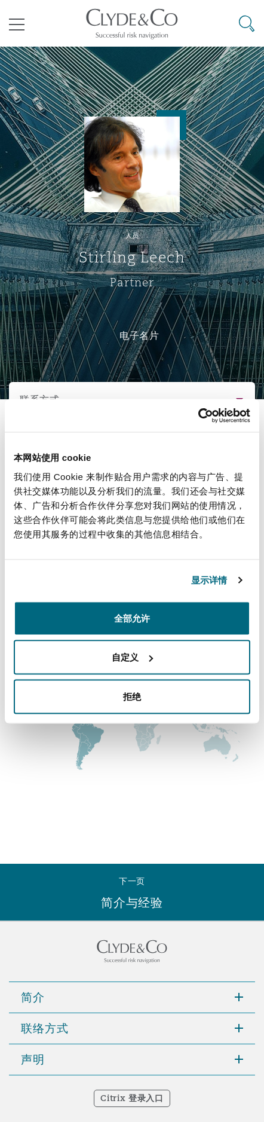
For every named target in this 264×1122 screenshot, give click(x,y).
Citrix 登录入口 (131, 1098)
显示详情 (209, 580)
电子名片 (139, 335)
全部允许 (132, 618)
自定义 (132, 657)
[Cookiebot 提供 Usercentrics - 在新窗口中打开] (198, 415)
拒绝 (132, 696)
